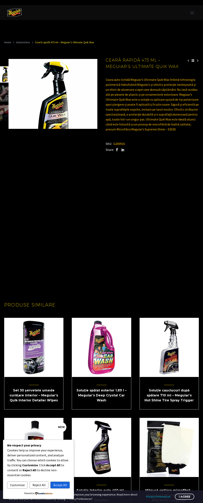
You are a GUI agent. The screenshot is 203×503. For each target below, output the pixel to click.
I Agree (184, 496)
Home (7, 42)
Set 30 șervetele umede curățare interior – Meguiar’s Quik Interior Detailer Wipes (34, 395)
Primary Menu (192, 13)
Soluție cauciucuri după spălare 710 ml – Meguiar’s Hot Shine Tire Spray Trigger (169, 395)
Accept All (60, 485)
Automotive (23, 42)
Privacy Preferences (158, 496)
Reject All (39, 485)
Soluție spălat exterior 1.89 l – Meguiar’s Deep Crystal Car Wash (101, 395)
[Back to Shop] (193, 60)
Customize (17, 485)
